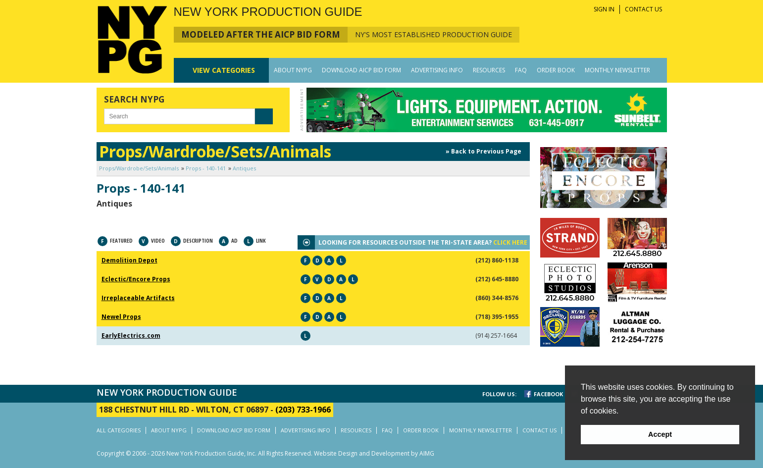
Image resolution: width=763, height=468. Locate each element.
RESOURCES (489, 70)
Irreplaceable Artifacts (138, 298)
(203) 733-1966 (303, 409)
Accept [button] (660, 434)
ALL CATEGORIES (119, 430)
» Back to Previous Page (483, 151)
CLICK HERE (510, 242)
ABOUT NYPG (293, 70)
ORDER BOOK (556, 70)
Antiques (244, 168)
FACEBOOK (548, 394)
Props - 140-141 (206, 168)
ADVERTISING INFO (437, 70)
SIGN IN (604, 9)
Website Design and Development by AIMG (374, 453)
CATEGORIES (224, 70)
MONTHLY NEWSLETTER (617, 70)
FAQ (521, 70)
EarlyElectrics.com (131, 335)
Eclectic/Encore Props (136, 279)
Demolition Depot (129, 260)
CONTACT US (643, 9)
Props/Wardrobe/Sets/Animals (139, 168)
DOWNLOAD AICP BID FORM (361, 70)
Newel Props (121, 316)
